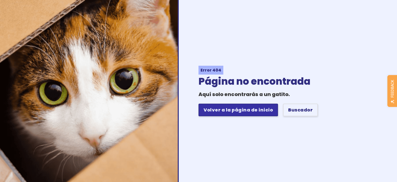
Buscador (300, 110)
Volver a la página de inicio (238, 110)
